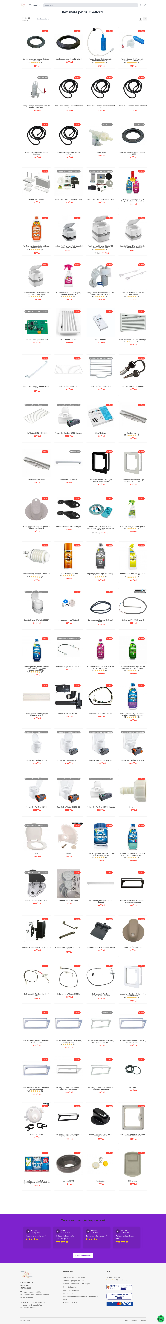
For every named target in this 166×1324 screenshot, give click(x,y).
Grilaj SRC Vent (69, 339)
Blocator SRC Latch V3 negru (101, 947)
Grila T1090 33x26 (101, 386)
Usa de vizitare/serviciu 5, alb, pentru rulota (69, 1041)
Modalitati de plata (70, 1287)
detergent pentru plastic (132, 526)
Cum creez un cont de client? (74, 1277)
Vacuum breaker (36, 1134)
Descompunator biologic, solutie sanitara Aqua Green (133, 667)
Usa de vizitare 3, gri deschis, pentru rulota (133, 480)
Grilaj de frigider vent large (132, 339)
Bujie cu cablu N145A (68, 994)
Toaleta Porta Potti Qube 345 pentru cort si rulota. (132, 247)
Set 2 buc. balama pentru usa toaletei (133, 293)
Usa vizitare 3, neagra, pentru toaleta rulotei (100, 480)
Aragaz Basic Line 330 (36, 900)
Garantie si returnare (71, 1290)
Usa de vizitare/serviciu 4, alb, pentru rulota (36, 1041)
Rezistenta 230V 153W (100, 713)
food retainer (68, 480)
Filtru (100, 339)
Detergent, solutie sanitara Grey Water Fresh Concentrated (100, 574)
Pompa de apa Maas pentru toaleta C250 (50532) (36, 107)
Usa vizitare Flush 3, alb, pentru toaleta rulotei (132, 1135)
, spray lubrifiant (68, 573)
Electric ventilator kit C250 (100, 199)
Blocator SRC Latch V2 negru (36, 947)
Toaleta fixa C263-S (36, 807)
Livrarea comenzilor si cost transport (76, 1284)
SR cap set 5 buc (68, 900)
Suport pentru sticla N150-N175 (36, 387)
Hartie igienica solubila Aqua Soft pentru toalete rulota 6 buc (36, 1182)
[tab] (140, 19)
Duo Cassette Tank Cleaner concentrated (36, 247)
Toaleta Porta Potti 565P (36, 620)
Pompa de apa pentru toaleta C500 (100, 60)
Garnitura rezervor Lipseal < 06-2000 (133, 153)
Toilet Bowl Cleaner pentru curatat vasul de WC (132, 574)
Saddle (68, 854)
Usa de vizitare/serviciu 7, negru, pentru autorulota (69, 1135)
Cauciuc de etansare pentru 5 (101, 107)
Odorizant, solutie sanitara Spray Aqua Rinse (68, 293)
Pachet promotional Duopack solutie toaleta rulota (132, 200)
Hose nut (132, 807)
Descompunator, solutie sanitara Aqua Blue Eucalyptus (132, 854)
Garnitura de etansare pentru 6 (69, 153)
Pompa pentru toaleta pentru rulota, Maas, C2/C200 (100, 293)
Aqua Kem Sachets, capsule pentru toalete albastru (101, 854)
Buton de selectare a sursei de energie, (100, 1135)
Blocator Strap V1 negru (68, 526)
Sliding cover (133, 1181)
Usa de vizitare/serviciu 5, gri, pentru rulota (36, 1088)
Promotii (134, 1321)
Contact (143, 1321)
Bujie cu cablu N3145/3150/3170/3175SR (100, 995)
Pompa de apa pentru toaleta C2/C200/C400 (132, 60)
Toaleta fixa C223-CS (68, 760)
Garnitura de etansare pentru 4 (36, 153)
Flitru (100, 433)
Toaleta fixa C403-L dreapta (101, 807)
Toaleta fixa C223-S (36, 760)
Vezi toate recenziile (83, 1256)
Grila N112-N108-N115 (36, 433)
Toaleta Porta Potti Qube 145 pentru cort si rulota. (69, 247)
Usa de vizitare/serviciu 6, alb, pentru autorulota (101, 1041)
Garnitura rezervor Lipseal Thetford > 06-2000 (36, 60)
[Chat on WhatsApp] (160, 1318)
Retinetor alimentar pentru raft (100, 901)
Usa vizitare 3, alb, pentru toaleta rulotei (133, 995)
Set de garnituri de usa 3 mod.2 (100, 621)
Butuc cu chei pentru (133, 386)
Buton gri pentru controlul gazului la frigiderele (36, 527)
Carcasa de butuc (68, 620)
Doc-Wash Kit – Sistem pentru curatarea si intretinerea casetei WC (100, 528)
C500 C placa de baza (36, 339)
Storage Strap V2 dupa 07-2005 (68, 948)
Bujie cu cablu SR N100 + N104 (36, 995)
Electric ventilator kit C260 (68, 199)
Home (126, 1321)
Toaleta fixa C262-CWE (133, 760)
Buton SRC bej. (133, 947)
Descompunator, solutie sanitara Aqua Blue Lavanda (132, 714)
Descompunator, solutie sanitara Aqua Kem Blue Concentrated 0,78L (36, 668)
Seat (36, 854)
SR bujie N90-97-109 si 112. (68, 667)
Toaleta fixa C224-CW (100, 760)
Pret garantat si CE (70, 1302)
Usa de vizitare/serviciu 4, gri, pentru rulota (133, 1041)
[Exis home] (22, 5)
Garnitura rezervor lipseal (69, 59)
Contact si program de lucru (73, 1281)
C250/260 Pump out (69, 713)
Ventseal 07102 (68, 1181)
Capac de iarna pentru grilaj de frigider (36, 714)
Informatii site (68, 1293)
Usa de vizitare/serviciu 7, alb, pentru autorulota (69, 1088)
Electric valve (101, 152)
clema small (36, 480)
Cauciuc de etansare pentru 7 (133, 107)
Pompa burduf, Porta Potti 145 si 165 (36, 574)
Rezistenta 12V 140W (133, 620)
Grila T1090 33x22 (68, 386)
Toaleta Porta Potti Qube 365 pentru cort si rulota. (36, 293)
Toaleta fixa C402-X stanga (68, 433)
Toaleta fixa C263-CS (68, 807)
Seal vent (132, 1087)
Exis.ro (28, 1321)
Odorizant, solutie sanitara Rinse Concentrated (100, 667)
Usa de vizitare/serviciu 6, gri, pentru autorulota (101, 1088)
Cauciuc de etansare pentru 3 (69, 107)
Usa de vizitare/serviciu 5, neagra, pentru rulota (133, 901)
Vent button (100, 1181)
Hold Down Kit (36, 199)
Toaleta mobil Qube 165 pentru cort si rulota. (100, 247)
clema (133, 433)
